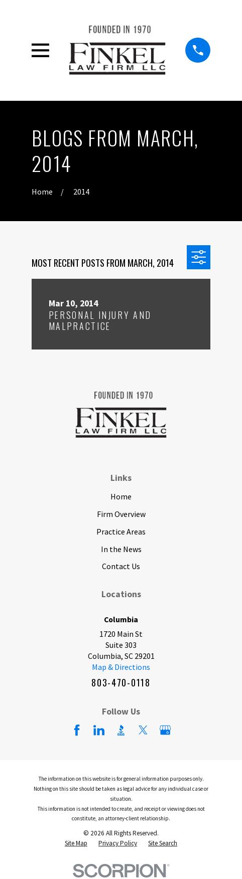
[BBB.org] (121, 730)
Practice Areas (121, 531)
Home (121, 496)
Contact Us (121, 566)
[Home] (117, 50)
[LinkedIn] (98, 730)
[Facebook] (76, 730)
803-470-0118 (121, 682)
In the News (121, 549)
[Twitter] (143, 730)
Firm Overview (121, 514)
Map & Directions (121, 667)
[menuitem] (76, 843)
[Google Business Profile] (165, 730)
